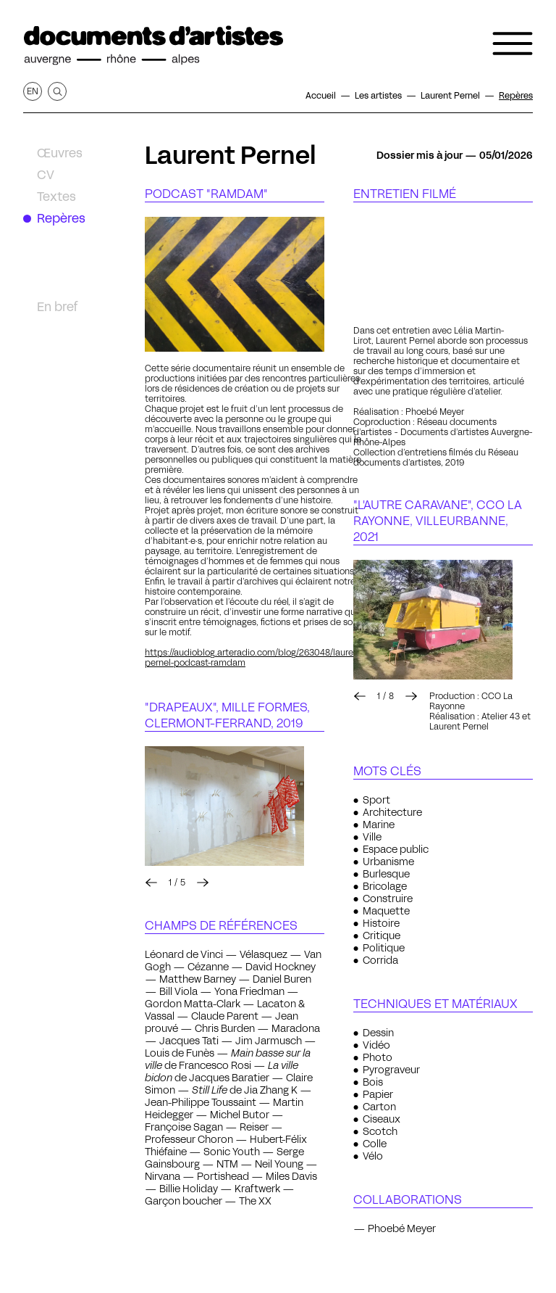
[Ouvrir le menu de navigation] (512, 43)
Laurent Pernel (230, 155)
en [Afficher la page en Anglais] (32, 91)
